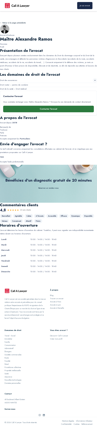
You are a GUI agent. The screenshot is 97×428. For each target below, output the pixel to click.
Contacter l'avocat (48, 108)
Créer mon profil (56, 339)
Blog (51, 295)
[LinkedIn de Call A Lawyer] (44, 415)
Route (7, 358)
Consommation (10, 345)
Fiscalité (7, 361)
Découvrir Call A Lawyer (59, 335)
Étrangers (8, 351)
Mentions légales (68, 421)
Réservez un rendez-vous (48, 188)
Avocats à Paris (55, 301)
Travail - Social (10, 335)
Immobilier (8, 339)
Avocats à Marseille (57, 308)
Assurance (8, 377)
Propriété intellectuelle (13, 370)
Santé (7, 373)
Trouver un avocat (56, 298)
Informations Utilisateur (84, 421)
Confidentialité (66, 424)
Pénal (7, 364)
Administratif (9, 348)
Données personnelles (12, 383)
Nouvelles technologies (13, 380)
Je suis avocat (85, 5)
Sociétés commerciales (13, 354)
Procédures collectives (13, 367)
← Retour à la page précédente (13, 22)
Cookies (76, 424)
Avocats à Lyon (55, 305)
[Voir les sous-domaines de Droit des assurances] (95, 80)
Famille (7, 342)
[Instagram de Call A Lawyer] (40, 415)
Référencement (86, 424)
